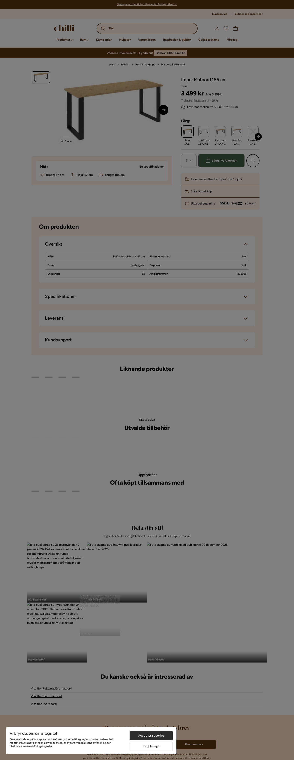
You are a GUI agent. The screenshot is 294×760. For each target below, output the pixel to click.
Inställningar (151, 746)
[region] (91, 740)
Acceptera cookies (151, 735)
